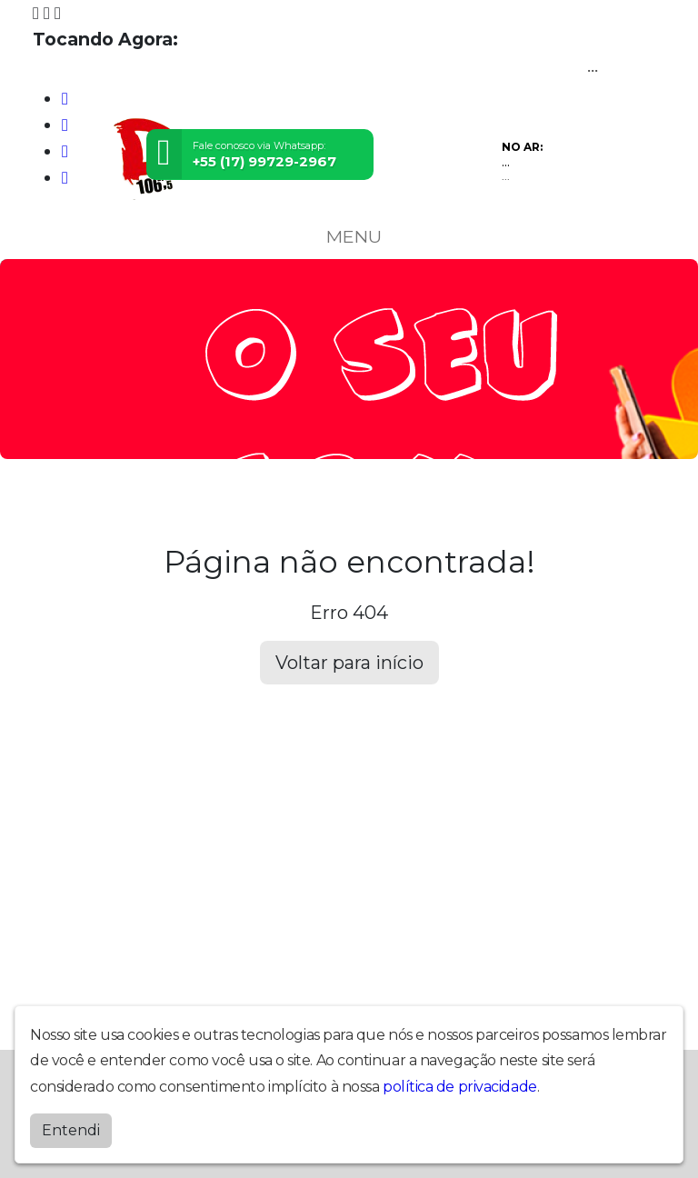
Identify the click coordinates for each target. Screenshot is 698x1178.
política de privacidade (460, 1086)
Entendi (71, 1130)
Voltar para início (349, 663)
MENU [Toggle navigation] (349, 236)
